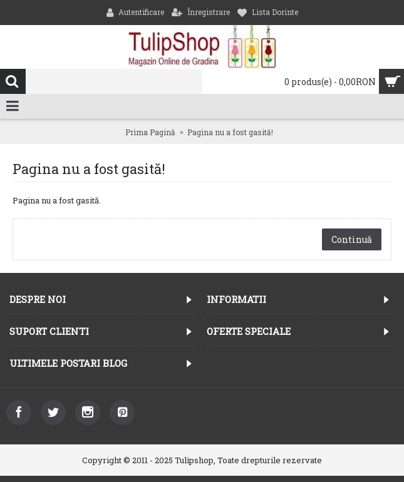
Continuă (351, 239)
